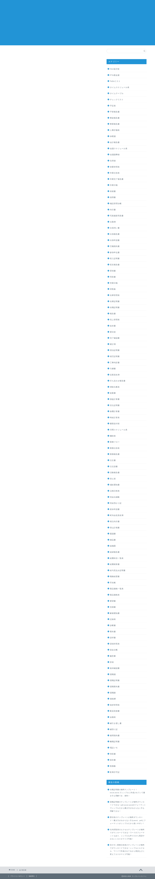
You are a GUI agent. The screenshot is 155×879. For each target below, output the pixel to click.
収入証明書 (115, 258)
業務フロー (115, 442)
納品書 (113, 540)
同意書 (113, 277)
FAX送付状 (115, 69)
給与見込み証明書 (117, 570)
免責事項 (32, 876)
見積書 (113, 607)
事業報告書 (115, 124)
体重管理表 (115, 167)
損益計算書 (115, 399)
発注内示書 (115, 521)
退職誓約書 (115, 687)
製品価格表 (115, 595)
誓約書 (113, 632)
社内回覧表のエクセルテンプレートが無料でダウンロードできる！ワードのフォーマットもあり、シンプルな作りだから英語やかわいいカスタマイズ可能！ (127, 834)
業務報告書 (115, 454)
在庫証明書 (115, 301)
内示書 (113, 210)
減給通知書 (115, 485)
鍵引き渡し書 (116, 723)
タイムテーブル (117, 93)
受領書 (113, 271)
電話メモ (114, 748)
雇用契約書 (115, 735)
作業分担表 (115, 173)
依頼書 (113, 191)
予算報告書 (115, 112)
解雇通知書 (115, 613)
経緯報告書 (115, 552)
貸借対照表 (115, 644)
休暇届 (113, 136)
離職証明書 (115, 741)
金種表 (113, 717)
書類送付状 (115, 424)
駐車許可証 (115, 772)
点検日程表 (115, 491)
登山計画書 (115, 528)
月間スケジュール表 (118, 430)
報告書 (113, 314)
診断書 (113, 625)
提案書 (113, 393)
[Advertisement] (77, 28)
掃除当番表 (115, 387)
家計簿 (113, 344)
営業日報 (114, 283)
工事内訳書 (115, 362)
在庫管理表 (115, 295)
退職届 (113, 674)
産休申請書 (115, 509)
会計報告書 (115, 142)
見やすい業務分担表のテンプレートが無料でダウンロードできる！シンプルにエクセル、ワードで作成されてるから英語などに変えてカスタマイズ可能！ (127, 849)
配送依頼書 (115, 711)
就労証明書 (115, 356)
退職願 (113, 693)
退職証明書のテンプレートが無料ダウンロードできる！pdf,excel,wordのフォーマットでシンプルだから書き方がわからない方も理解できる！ (128, 806)
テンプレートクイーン (77, 4)
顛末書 (113, 760)
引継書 (113, 369)
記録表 (113, 619)
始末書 (113, 326)
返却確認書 (115, 668)
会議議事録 (115, 154)
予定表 (113, 106)
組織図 (113, 546)
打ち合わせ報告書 (117, 381)
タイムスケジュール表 (119, 87)
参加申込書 (115, 252)
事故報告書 (115, 118)
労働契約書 (115, 246)
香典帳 (113, 766)
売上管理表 (115, 320)
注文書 (113, 460)
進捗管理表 (115, 705)
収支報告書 (115, 265)
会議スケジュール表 (118, 148)
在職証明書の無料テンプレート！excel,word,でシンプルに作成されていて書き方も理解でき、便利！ (127, 793)
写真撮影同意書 (117, 216)
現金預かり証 (116, 503)
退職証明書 (115, 680)
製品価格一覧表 (117, 589)
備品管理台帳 (116, 203)
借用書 (113, 197)
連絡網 (113, 699)
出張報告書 (115, 234)
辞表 (112, 662)
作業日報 (114, 185)
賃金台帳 (114, 650)
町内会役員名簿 (117, 515)
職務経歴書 (115, 576)
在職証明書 (115, 307)
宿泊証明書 (115, 350)
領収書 (113, 754)
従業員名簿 (115, 375)
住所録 (113, 161)
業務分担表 (115, 448)
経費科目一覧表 (117, 558)
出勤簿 (113, 222)
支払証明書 (115, 405)
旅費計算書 (115, 411)
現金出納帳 (115, 497)
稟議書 (113, 534)
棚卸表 (113, 436)
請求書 (113, 638)
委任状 (113, 332)
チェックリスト (117, 99)
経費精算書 (115, 564)
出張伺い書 (115, 228)
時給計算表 (115, 417)
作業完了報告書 (117, 179)
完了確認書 (115, 338)
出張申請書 (115, 240)
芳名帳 (113, 583)
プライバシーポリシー (17, 876)
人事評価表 (115, 130)
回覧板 (113, 289)
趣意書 (113, 656)
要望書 (113, 601)
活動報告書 (115, 472)
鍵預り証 (114, 729)
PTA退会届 (115, 75)
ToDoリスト (115, 81)
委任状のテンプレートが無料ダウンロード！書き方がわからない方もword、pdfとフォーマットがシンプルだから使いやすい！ (128, 820)
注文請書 (114, 466)
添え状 (113, 479)
